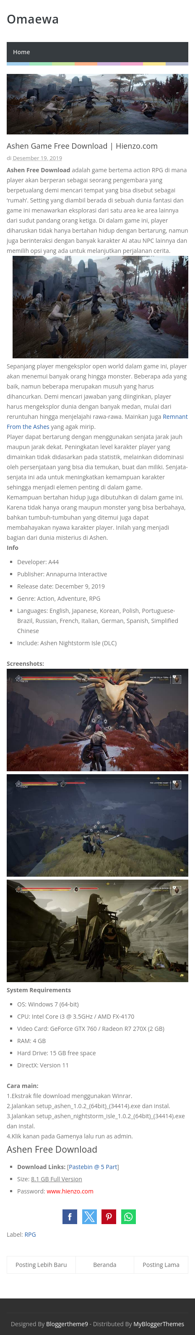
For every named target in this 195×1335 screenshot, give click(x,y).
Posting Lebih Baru (41, 1265)
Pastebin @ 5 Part (93, 1167)
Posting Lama (161, 1265)
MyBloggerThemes (158, 1324)
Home (21, 52)
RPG (30, 1234)
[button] (69, 1216)
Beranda (104, 1265)
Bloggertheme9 (67, 1324)
